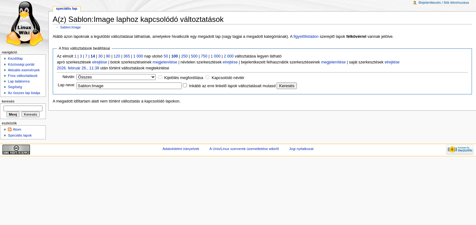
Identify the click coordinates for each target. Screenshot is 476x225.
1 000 (138, 56)
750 (204, 56)
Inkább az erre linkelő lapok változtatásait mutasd (232, 86)
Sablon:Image (70, 27)
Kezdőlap (15, 58)
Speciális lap (66, 8)
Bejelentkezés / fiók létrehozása (444, 2)
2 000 (229, 56)
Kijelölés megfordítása (183, 78)
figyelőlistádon (305, 36)
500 (194, 56)
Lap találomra (18, 81)
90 (108, 56)
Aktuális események (24, 70)
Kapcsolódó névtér (228, 78)
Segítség (15, 87)
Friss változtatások (22, 76)
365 (126, 56)
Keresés (8, 101)
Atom (17, 129)
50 (166, 56)
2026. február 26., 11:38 (78, 68)
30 (100, 56)
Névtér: (68, 77)
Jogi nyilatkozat (301, 149)
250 (184, 56)
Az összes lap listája (24, 93)
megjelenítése (165, 62)
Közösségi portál (21, 64)
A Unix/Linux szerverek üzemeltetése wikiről (244, 149)
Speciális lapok (20, 135)
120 (117, 56)
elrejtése (99, 62)
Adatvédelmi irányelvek (181, 149)
